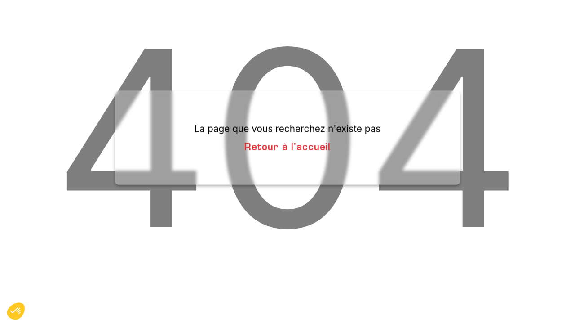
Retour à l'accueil (287, 146)
